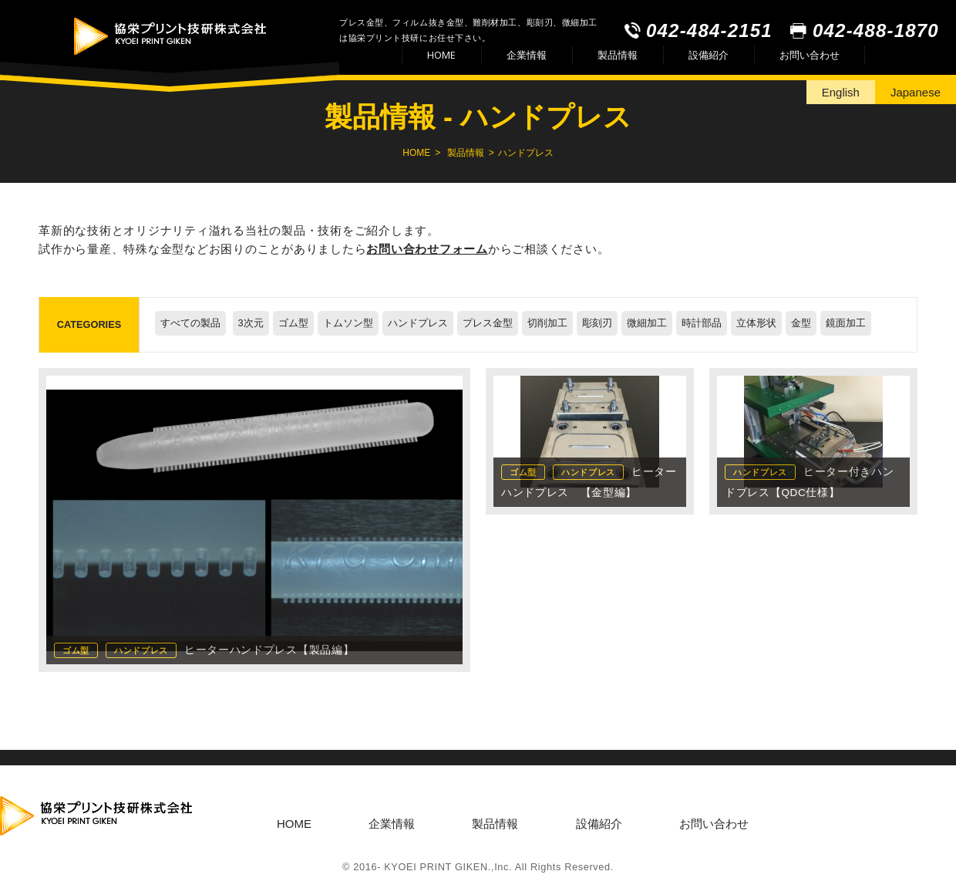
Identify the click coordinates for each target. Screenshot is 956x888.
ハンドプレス (418, 323)
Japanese (915, 92)
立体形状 (756, 323)
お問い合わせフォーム (427, 248)
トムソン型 (348, 323)
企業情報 (527, 55)
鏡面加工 (846, 323)
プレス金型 (488, 323)
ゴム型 (293, 323)
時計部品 (702, 323)
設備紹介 (708, 55)
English (841, 92)
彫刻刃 (597, 323)
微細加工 (647, 323)
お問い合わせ (809, 55)
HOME (441, 55)
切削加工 (547, 323)
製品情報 (618, 55)
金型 (801, 323)
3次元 (251, 323)
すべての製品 (190, 323)
